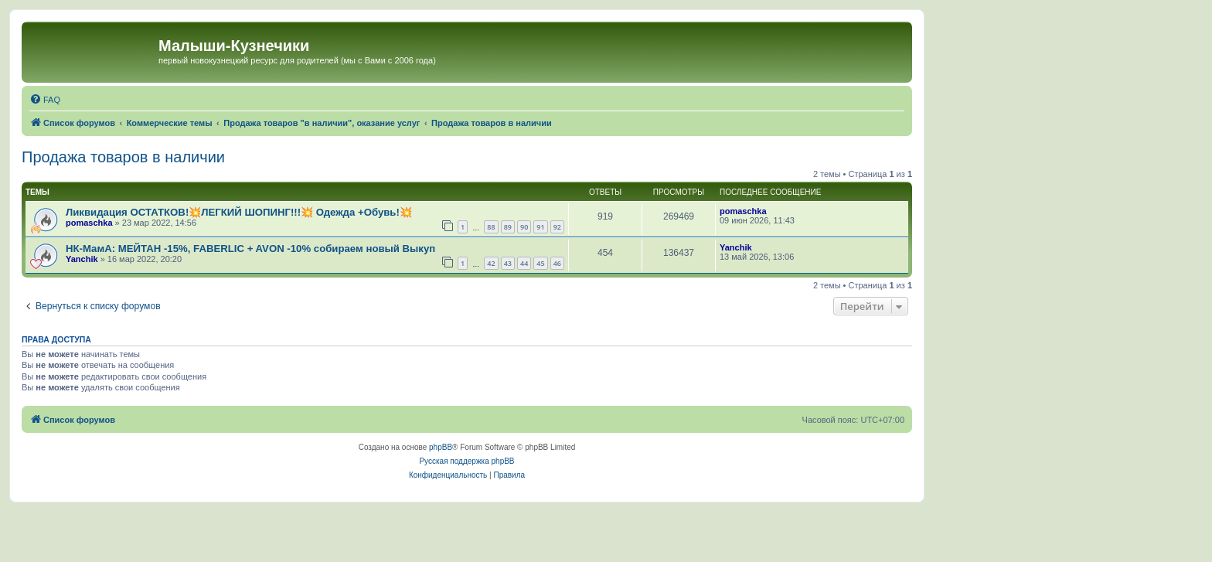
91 (540, 227)
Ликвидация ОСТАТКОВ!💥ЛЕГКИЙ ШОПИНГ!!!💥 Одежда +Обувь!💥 (239, 212)
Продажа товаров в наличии (123, 156)
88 (491, 227)
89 (508, 227)
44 (524, 263)
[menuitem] (44, 99)
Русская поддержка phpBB (466, 461)
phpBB (440, 447)
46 (557, 263)
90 (524, 227)
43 (508, 263)
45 (540, 263)
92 (557, 227)
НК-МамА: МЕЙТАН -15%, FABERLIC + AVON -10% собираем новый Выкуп (250, 248)
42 (491, 263)
